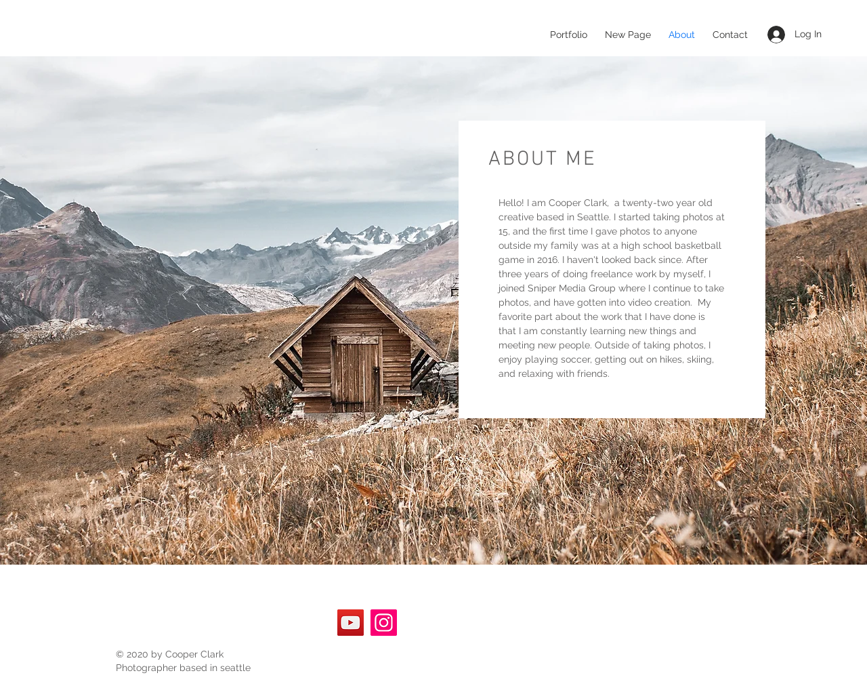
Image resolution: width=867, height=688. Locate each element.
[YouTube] (350, 622)
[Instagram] (384, 622)
